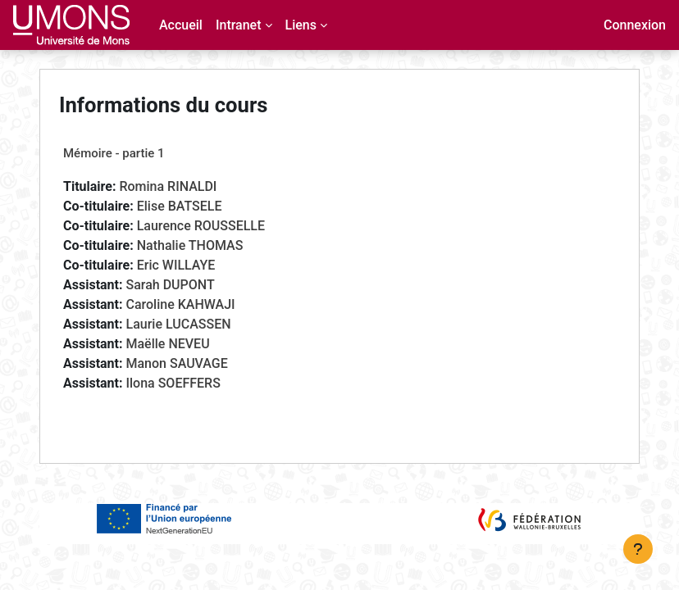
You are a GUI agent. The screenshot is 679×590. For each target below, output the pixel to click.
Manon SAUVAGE (176, 363)
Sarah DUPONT (169, 285)
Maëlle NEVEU (167, 344)
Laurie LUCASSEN (177, 324)
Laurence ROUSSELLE (201, 226)
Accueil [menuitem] (181, 25)
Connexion (635, 25)
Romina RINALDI (167, 186)
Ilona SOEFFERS (172, 383)
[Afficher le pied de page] (638, 549)
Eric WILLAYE (176, 265)
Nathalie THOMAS (190, 245)
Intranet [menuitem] (239, 25)
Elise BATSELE (179, 206)
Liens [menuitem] (301, 25)
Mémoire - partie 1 (114, 153)
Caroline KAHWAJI (180, 304)
